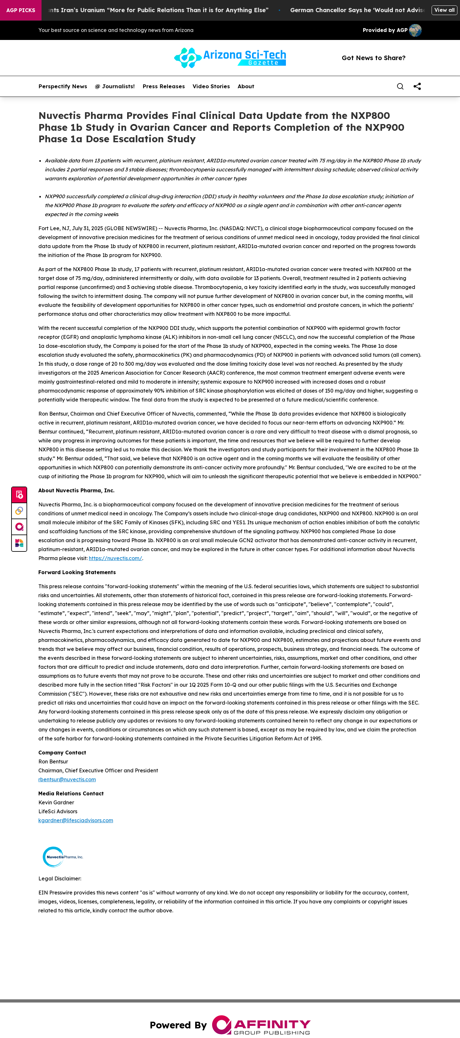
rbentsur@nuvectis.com (67, 779)
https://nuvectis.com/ (115, 558)
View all (444, 10)
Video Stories (211, 86)
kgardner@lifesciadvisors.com (75, 820)
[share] (417, 86)
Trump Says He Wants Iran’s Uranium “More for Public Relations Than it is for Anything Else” (139, 10)
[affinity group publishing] (19, 527)
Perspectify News (62, 86)
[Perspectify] (19, 511)
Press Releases (163, 86)
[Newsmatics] (19, 543)
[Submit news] (19, 495)
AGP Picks (20, 10)
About (246, 86)
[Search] (400, 86)
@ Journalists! (115, 86)
